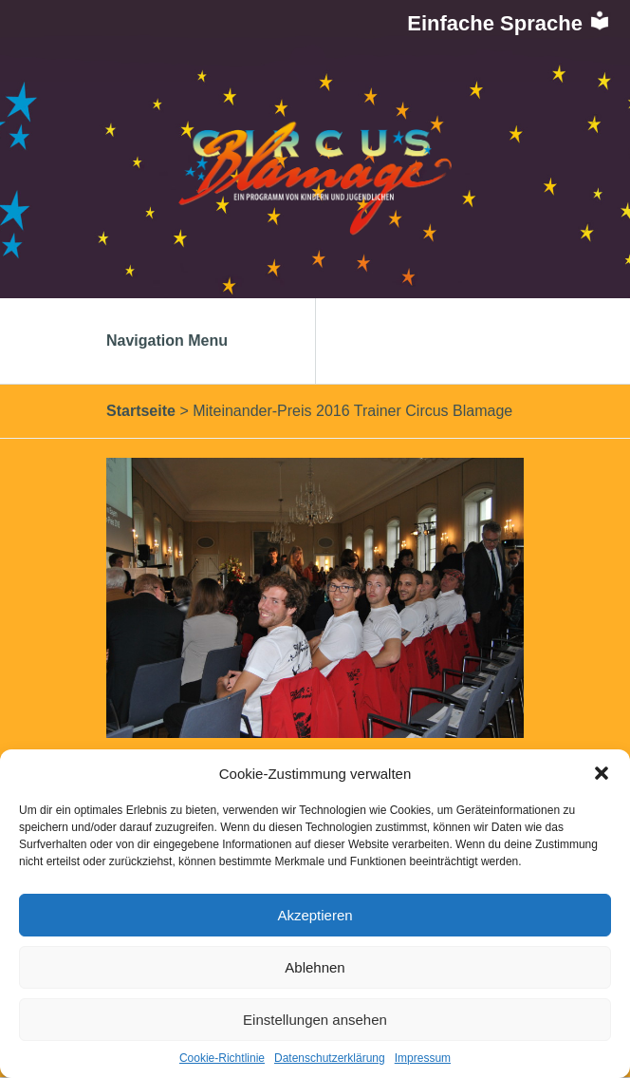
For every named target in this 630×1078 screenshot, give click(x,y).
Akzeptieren (314, 915)
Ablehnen (314, 967)
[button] (601, 773)
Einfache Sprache (509, 23)
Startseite (141, 411)
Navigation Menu (187, 340)
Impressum (423, 1058)
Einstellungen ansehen (315, 1020)
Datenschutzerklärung (329, 1058)
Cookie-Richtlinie (222, 1058)
